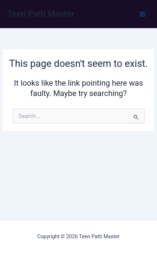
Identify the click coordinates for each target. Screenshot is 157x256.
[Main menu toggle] (142, 14)
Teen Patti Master (40, 14)
